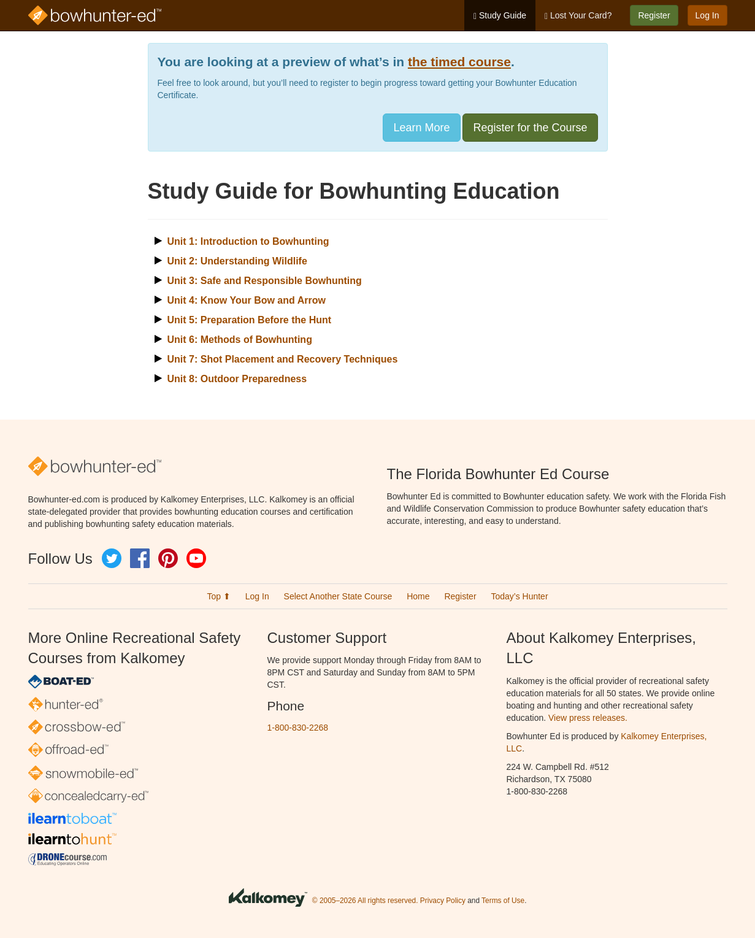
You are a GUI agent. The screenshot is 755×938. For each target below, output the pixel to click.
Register (654, 15)
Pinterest (168, 558)
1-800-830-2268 (298, 727)
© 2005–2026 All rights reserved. (365, 900)
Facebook (140, 558)
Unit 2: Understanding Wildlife (237, 261)
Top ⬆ (218, 596)
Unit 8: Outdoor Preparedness (237, 379)
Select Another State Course (338, 596)
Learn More (421, 127)
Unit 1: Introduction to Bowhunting (248, 241)
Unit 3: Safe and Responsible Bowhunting (264, 280)
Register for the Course (530, 127)
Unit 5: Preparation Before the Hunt (249, 320)
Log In (707, 15)
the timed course (459, 62)
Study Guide (499, 15)
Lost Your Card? (578, 15)
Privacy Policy (443, 900)
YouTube (196, 558)
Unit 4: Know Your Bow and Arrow (246, 300)
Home (418, 596)
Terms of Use (502, 900)
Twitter (111, 558)
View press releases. (587, 718)
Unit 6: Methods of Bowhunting (239, 339)
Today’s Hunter (519, 596)
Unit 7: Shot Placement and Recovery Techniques (282, 359)
